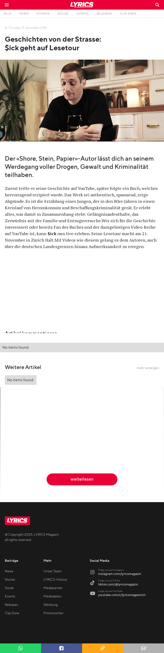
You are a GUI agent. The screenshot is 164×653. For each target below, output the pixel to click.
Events (10, 596)
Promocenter (53, 613)
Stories (10, 580)
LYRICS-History (55, 580)
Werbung (50, 605)
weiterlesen (82, 479)
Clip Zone (12, 613)
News (9, 571)
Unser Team (52, 571)
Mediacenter (53, 588)
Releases (11, 605)
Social (9, 588)
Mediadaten (52, 596)
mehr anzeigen (148, 368)
